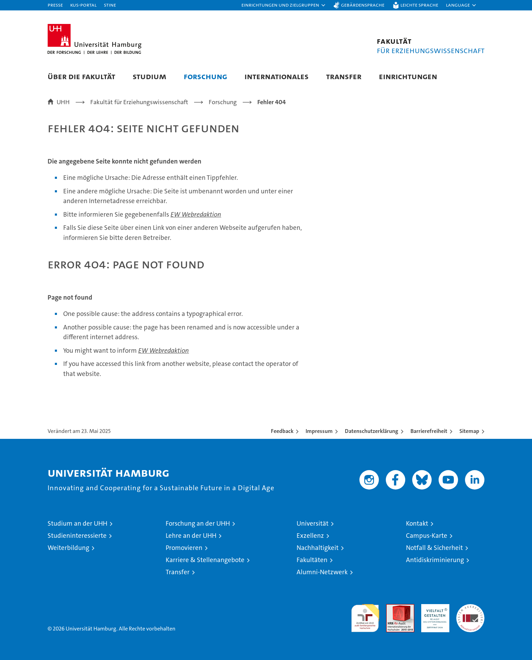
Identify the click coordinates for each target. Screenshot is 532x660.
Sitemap (469, 431)
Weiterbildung (68, 547)
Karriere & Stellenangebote (205, 559)
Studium (149, 76)
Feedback (282, 431)
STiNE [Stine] (110, 4)
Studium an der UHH (77, 523)
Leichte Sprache (419, 4)
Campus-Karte (426, 535)
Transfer (343, 76)
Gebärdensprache (362, 4)
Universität (313, 523)
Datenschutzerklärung (371, 431)
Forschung (205, 76)
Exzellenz (310, 535)
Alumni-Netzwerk (322, 572)
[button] (283, 5)
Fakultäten (312, 559)
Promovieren (184, 547)
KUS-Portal (83, 4)
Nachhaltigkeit (318, 547)
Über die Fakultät (81, 76)
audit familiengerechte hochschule (365, 615)
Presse (55, 4)
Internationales (276, 76)
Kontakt (417, 523)
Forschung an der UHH (198, 523)
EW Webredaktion (196, 214)
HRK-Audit (433, 607)
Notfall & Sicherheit (434, 547)
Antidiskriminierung (435, 559)
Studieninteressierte (77, 535)
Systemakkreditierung (470, 607)
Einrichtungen (408, 76)
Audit (392, 607)
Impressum (319, 431)
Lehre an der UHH (191, 535)
